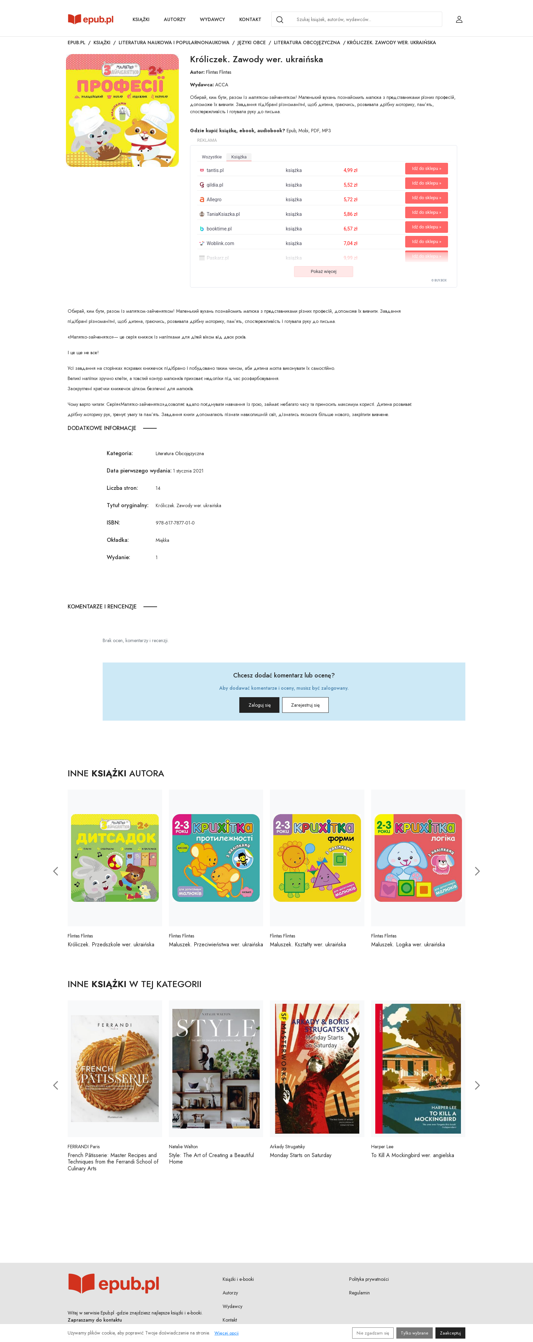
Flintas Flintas (218, 72)
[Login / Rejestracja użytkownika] (459, 19)
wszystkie (212, 156)
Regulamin (359, 1295)
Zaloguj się (249, 706)
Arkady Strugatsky (287, 1149)
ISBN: (113, 522)
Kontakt (250, 19)
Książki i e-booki (238, 1281)
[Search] (279, 19)
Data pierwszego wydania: (139, 470)
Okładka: (118, 540)
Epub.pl (76, 42)
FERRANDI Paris (84, 1149)
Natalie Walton (183, 1149)
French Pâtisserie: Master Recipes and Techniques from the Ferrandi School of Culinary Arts (113, 1164)
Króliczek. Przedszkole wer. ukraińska (111, 947)
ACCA (221, 84)
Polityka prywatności (369, 1281)
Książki (141, 19)
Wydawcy (212, 19)
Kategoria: (120, 453)
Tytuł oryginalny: (128, 505)
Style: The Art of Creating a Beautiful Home (211, 1161)
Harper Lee (382, 1149)
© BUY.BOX (439, 280)
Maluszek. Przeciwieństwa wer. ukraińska (216, 947)
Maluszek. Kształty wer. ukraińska (308, 947)
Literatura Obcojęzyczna (307, 42)
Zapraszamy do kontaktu (95, 1322)
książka (238, 156)
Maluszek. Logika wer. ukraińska (408, 947)
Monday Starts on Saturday (300, 1158)
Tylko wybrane (414, 1333)
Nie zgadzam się (373, 1333)
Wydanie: (118, 557)
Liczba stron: (122, 488)
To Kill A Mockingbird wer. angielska (412, 1158)
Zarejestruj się (315, 706)
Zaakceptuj (450, 1333)
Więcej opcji (226, 1333)
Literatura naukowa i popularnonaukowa (174, 42)
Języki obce (252, 42)
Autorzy (175, 19)
